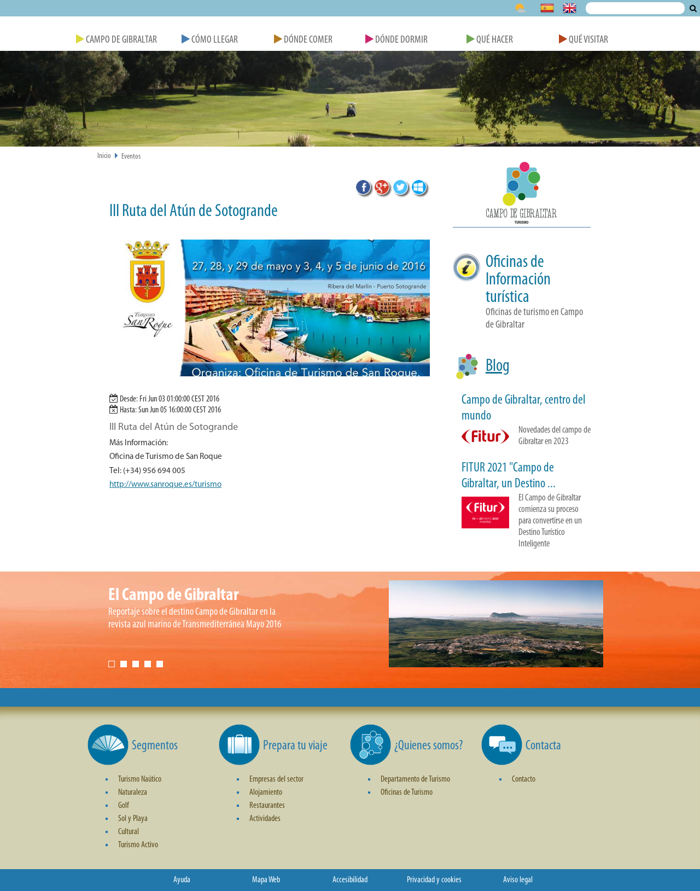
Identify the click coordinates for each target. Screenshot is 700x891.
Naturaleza (132, 792)
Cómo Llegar (210, 40)
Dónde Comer (303, 40)
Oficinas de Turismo (407, 792)
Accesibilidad (350, 880)
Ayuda (181, 880)
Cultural (128, 832)
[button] (522, 195)
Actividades (265, 818)
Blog (498, 366)
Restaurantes (267, 805)
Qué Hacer (489, 40)
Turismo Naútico (139, 779)
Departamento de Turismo (415, 779)
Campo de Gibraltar (116, 40)
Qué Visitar (583, 40)
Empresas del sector (276, 779)
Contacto (523, 779)
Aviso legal (518, 880)
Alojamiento (265, 792)
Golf (123, 805)
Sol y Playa (133, 818)
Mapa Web (266, 880)
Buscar (693, 8)
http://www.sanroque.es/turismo (165, 485)
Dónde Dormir (396, 40)
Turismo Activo (138, 845)
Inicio (104, 156)
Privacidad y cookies (434, 880)
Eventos (131, 157)
